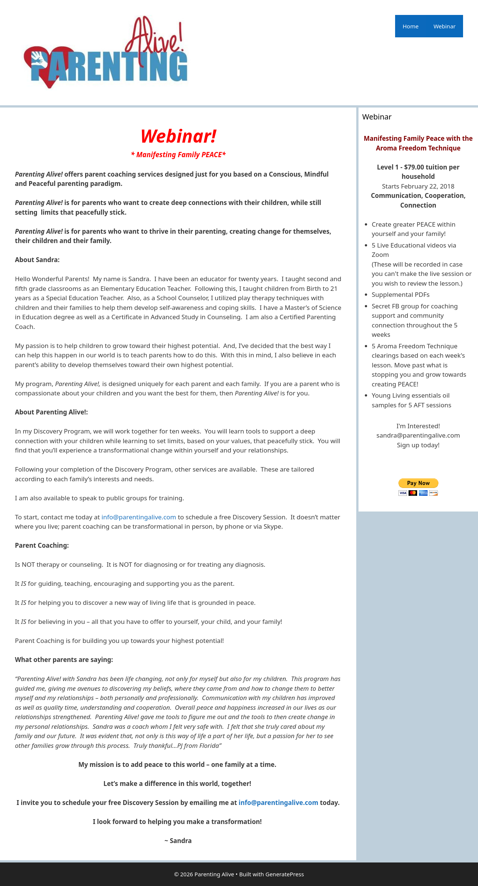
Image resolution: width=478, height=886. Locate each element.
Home (411, 26)
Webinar (445, 26)
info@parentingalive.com (139, 517)
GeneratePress (285, 874)
